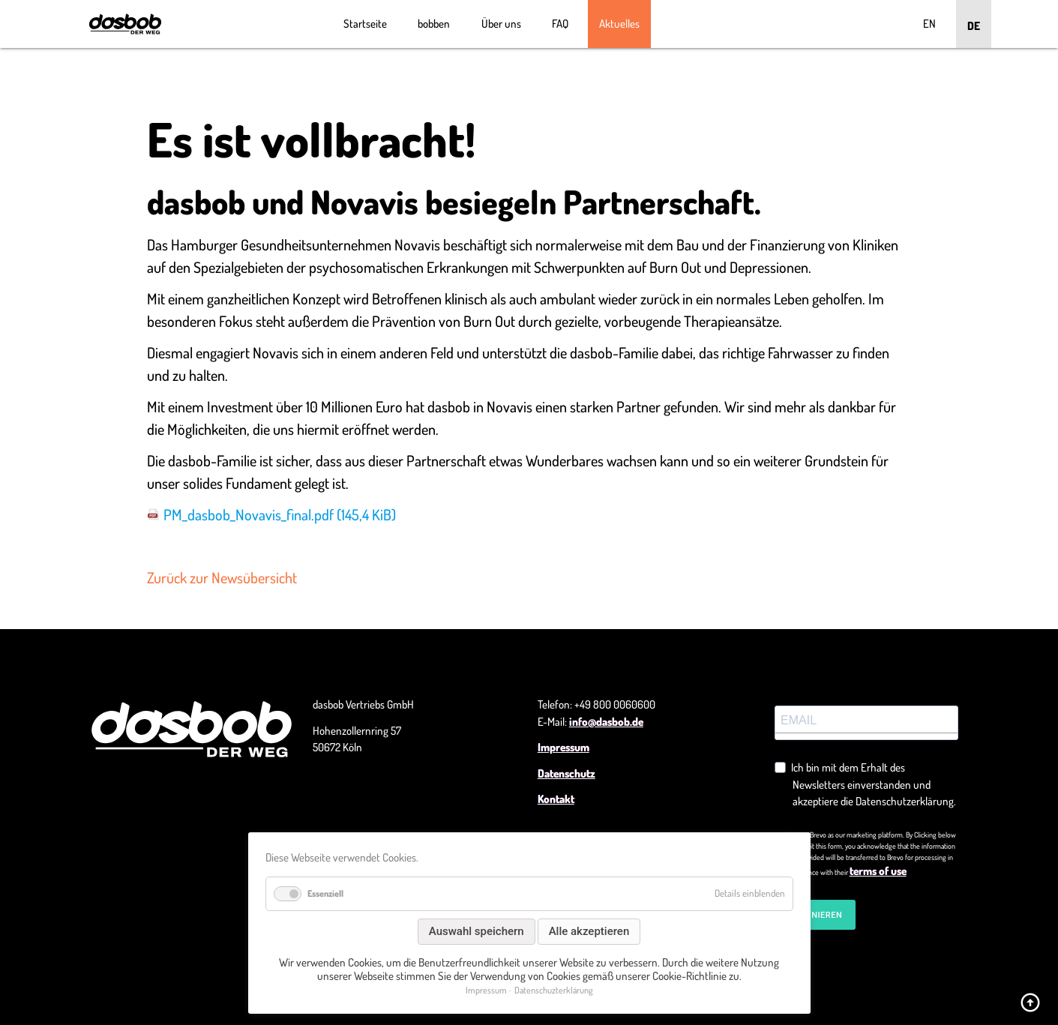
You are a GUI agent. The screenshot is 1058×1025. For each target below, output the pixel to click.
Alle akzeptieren (589, 931)
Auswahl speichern (476, 931)
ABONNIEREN (815, 915)
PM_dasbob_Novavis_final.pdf (279, 514)
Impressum (563, 747)
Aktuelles (619, 23)
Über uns (501, 23)
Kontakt (556, 799)
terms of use (878, 871)
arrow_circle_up (1030, 1002)
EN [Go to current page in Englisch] (929, 23)
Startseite (365, 23)
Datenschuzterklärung (553, 990)
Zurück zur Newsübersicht (222, 577)
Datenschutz (566, 773)
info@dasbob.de (606, 722)
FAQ (560, 23)
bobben (434, 23)
